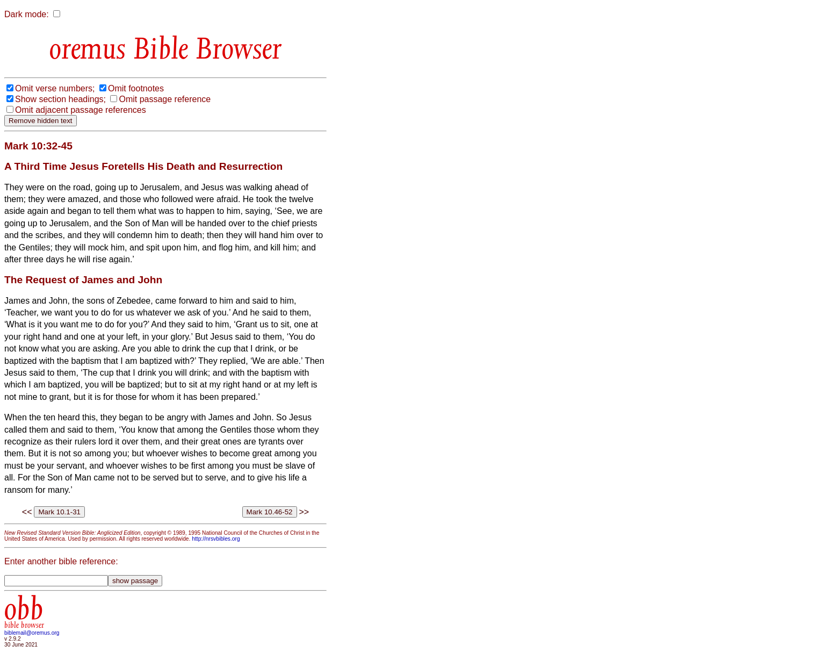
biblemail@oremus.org (32, 633)
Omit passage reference (165, 99)
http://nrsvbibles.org (216, 539)
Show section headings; (60, 99)
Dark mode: (26, 14)
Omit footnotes (136, 88)
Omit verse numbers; (55, 88)
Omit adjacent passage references (80, 109)
